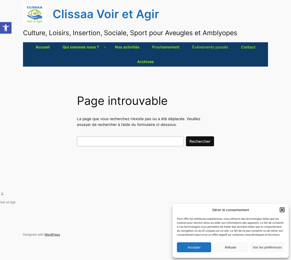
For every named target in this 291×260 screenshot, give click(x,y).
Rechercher (200, 141)
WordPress (52, 234)
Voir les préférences (267, 247)
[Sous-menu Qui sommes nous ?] (105, 47)
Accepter (194, 247)
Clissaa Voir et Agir (106, 14)
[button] (5, 28)
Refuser (231, 247)
